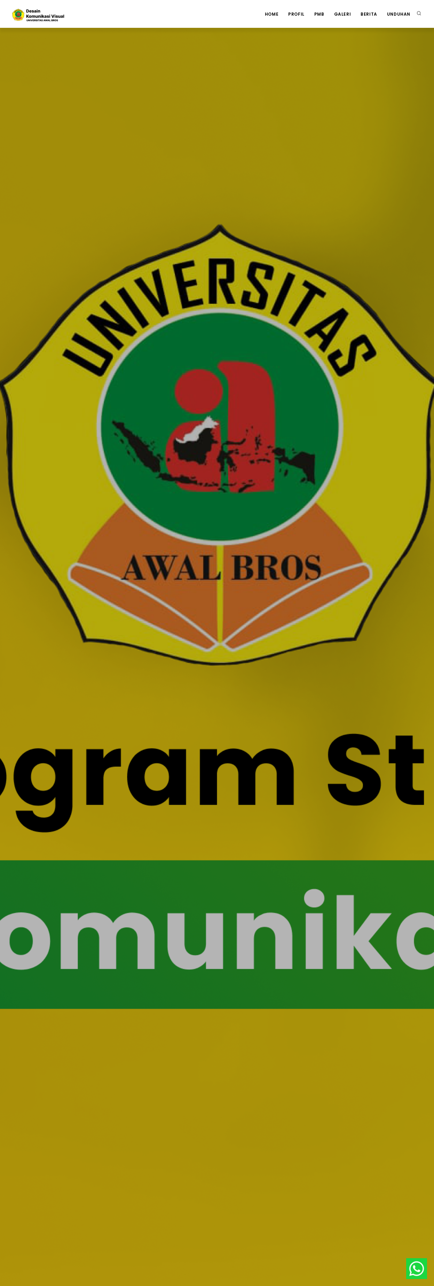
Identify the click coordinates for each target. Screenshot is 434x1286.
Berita (369, 14)
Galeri (342, 14)
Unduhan (398, 14)
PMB (319, 14)
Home (271, 14)
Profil (296, 14)
